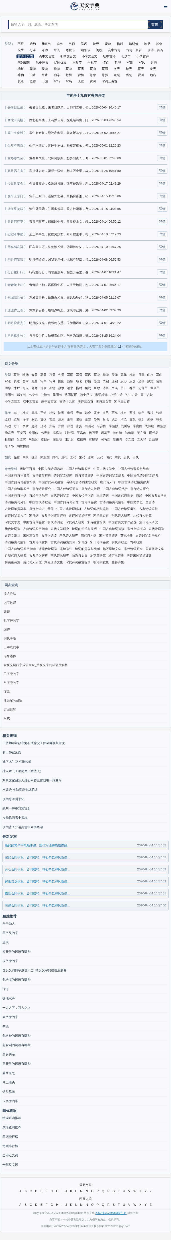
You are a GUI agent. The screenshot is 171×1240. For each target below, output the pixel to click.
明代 (109, 457)
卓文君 (129, 439)
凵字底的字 (11, 647)
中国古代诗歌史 (122, 495)
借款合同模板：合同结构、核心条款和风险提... (85, 893)
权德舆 (81, 439)
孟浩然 (161, 426)
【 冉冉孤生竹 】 (16, 335)
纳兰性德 (23, 446)
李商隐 (137, 426)
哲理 (159, 381)
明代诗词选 (55, 522)
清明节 (9, 395)
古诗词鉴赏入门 (15, 515)
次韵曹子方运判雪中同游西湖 (22, 827)
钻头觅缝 (8, 1091)
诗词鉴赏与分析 (15, 502)
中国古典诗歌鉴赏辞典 (133, 482)
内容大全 (85, 1198)
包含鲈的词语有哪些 (16, 1035)
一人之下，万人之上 (16, 1007)
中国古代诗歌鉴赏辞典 (133, 469)
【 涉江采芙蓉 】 (16, 209)
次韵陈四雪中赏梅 (14, 817)
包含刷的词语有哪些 (16, 1045)
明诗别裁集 (101, 562)
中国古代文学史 (104, 469)
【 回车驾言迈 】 (16, 247)
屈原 (61, 419)
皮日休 (45, 439)
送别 (115, 381)
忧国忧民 (71, 395)
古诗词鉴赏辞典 (15, 509)
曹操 (132, 413)
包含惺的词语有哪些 (16, 979)
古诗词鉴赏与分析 (148, 535)
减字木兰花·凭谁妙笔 (16, 761)
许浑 (25, 419)
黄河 (25, 381)
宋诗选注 (66, 549)
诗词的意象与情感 (87, 549)
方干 (17, 426)
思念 (132, 381)
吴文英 (21, 439)
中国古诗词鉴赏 (34, 522)
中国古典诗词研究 (66, 502)
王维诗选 (102, 495)
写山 (159, 374)
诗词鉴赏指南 (63, 475)
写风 (88, 374)
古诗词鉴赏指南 (80, 515)
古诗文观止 (12, 535)
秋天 (52, 374)
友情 (52, 388)
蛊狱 (5, 942)
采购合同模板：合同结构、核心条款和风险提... (85, 857)
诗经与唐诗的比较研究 (81, 482)
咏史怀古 (86, 395)
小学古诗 (116, 395)
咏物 (25, 374)
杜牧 (52, 413)
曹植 (150, 413)
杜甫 (25, 413)
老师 (34, 388)
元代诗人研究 (142, 515)
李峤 (25, 426)
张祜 (79, 419)
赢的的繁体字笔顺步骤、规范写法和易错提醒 (85, 845)
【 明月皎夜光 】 (16, 323)
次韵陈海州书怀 (13, 799)
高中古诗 (146, 395)
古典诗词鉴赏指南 (35, 529)
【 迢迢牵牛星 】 (16, 234)
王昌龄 (81, 433)
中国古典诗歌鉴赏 (17, 489)
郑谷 (52, 426)
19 (120, 346)
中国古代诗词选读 (50, 469)
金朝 (91, 457)
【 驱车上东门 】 (16, 196)
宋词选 (83, 542)
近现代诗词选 (48, 549)
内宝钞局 (10, 602)
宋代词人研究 (75, 522)
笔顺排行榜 (10, 1146)
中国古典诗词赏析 (115, 489)
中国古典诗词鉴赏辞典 (20, 482)
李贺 (141, 413)
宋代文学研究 (60, 529)
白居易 (89, 426)
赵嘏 (34, 426)
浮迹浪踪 (10, 594)
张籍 (159, 413)
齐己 (106, 413)
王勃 (70, 419)
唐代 (64, 457)
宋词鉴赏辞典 (108, 535)
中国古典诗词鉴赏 (17, 475)
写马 (52, 381)
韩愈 (88, 413)
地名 (79, 381)
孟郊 (8, 419)
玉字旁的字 (10, 1101)
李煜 (70, 413)
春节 (132, 388)
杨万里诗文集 (112, 549)
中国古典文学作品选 (122, 522)
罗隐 (34, 419)
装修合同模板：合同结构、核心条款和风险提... (85, 905)
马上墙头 (8, 1082)
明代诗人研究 (121, 515)
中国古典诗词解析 (68, 509)
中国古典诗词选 (15, 495)
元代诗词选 (12, 529)
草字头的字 (10, 933)
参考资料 (11, 469)
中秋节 (45, 395)
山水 (150, 374)
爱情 (141, 381)
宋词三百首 (122, 401)
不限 (21, 44)
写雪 (79, 374)
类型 (8, 374)
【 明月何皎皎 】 (16, 259)
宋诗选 (34, 515)
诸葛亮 (105, 433)
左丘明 (57, 439)
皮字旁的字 (10, 961)
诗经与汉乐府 (38, 495)
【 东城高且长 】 (16, 297)
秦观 (132, 419)
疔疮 (5, 989)
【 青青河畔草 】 (16, 221)
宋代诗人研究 (68, 535)
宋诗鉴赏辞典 (96, 522)
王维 (43, 413)
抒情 (88, 381)
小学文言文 (12, 401)
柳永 (123, 413)
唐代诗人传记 (90, 489)
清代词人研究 (32, 562)
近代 (127, 457)
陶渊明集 (136, 542)
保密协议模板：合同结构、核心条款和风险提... (85, 881)
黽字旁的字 (11, 620)
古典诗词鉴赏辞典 (53, 515)
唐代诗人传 (108, 482)
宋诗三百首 (101, 515)
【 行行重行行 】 (16, 272)
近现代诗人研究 (15, 555)
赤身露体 (10, 656)
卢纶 (123, 419)
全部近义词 (10, 1155)
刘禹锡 (125, 426)
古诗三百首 (104, 401)
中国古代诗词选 (83, 495)
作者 (8, 413)
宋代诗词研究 (133, 549)
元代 (100, 457)
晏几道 (141, 433)
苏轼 (34, 413)
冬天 (61, 374)
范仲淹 (117, 433)
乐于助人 (8, 923)
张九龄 (69, 439)
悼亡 (17, 388)
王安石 (21, 433)
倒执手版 (10, 638)
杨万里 (93, 433)
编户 (7, 629)
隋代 (55, 457)
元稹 (79, 413)
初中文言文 (31, 401)
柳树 (132, 374)
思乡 (123, 381)
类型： (9, 43)
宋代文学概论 (136, 529)
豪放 (97, 388)
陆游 (61, 413)
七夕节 (33, 395)
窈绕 (5, 1026)
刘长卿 (69, 433)
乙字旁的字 (11, 674)
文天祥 (141, 439)
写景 (17, 374)
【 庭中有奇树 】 (16, 133)
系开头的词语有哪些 (16, 1063)
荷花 (115, 374)
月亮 (141, 374)
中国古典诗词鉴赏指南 (20, 549)
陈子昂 (9, 446)
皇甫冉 (117, 439)
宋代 (82, 457)
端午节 (21, 395)
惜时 (79, 388)
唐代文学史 (37, 509)
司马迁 (105, 439)
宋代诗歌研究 (60, 555)
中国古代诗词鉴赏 (51, 482)
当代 (135, 457)
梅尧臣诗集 (12, 562)
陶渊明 (149, 426)
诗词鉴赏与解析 (15, 542)
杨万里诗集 (116, 555)
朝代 (8, 457)
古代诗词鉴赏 (60, 495)
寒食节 (155, 388)
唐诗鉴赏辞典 (84, 475)
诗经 (106, 388)
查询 (155, 24)
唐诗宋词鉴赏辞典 (139, 555)
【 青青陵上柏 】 (16, 285)
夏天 (43, 374)
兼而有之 (8, 1073)
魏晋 (34, 457)
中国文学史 (135, 502)
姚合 (115, 419)
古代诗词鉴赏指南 (63, 542)
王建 (88, 419)
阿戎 (7, 718)
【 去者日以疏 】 (16, 107)
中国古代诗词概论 (124, 509)
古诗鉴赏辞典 (41, 475)
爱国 (97, 381)
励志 (150, 381)
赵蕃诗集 (118, 562)
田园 (61, 381)
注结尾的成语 (13, 700)
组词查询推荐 (11, 1118)
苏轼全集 (126, 535)
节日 (123, 388)
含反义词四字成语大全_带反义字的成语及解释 (36, 665)
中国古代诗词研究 (66, 489)
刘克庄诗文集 (53, 562)
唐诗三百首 (85, 401)
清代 (118, 457)
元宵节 (143, 388)
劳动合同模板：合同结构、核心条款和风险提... (85, 869)
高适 (8, 426)
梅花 (106, 374)
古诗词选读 (49, 535)
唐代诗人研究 (139, 489)
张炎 (79, 426)
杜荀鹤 (9, 439)
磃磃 (7, 611)
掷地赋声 (8, 998)
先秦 (17, 457)
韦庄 (52, 419)
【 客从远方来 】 (16, 171)
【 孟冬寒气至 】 (16, 158)
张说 (70, 426)
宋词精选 (101, 395)
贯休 (43, 419)
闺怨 (8, 388)
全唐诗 (150, 502)
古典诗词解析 (38, 555)
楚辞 (50, 509)
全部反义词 (10, 1164)
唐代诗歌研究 (41, 489)
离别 (106, 381)
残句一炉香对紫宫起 (16, 808)
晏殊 (97, 419)
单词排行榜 (10, 1136)
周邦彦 (153, 433)
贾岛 (115, 413)
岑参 (97, 413)
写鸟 (43, 381)
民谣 (115, 388)
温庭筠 (57, 433)
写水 (8, 381)
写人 (25, 388)
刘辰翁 (153, 439)
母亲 (43, 388)
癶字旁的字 (11, 682)
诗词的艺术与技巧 (84, 529)
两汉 (25, 457)
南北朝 (45, 457)
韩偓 (159, 419)
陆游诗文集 (80, 555)
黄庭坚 (93, 439)
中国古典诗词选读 (112, 529)
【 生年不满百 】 (16, 145)
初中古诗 (131, 395)
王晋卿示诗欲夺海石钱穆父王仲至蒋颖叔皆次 (33, 743)
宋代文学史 (12, 522)
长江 (17, 381)
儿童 (34, 381)
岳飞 (106, 419)
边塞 (70, 381)
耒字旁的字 (10, 1017)
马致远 (33, 439)
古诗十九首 (67, 401)
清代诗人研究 (148, 522)
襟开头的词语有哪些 (16, 951)
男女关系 (8, 1054)
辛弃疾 (101, 426)
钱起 (141, 419)
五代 (73, 457)
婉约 (88, 388)
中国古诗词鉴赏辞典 (110, 475)
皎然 (17, 419)
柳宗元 (9, 433)
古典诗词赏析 (38, 542)
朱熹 (150, 419)
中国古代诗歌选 (40, 502)
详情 (162, 107)
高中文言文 (49, 401)
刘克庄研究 (98, 555)
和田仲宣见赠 (11, 752)
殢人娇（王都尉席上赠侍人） (22, 771)
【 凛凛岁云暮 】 (16, 310)
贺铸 (43, 426)
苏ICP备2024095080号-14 (110, 1212)
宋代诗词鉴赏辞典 (78, 562)
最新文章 (85, 1185)
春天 (34, 374)
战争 (61, 388)
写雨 (70, 374)
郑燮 (61, 426)
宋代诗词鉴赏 (99, 542)
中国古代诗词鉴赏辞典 (142, 475)
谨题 (7, 691)
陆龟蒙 (129, 433)
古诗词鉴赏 (89, 502)
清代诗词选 (88, 535)
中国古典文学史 (156, 495)
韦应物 (45, 433)
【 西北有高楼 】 (16, 120)
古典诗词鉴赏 (148, 509)
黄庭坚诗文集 (154, 549)
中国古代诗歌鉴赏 (78, 469)
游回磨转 (10, 709)
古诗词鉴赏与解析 (112, 502)
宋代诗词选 (156, 529)
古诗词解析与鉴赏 (96, 509)
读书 (70, 388)
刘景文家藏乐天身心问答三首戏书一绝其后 (32, 780)
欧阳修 (33, 433)
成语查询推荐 (11, 1127)
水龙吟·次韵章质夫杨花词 (20, 789)
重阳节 (57, 395)
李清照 (113, 426)
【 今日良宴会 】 (16, 183)
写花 (97, 374)
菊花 (123, 374)
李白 (17, 413)
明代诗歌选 (119, 542)
